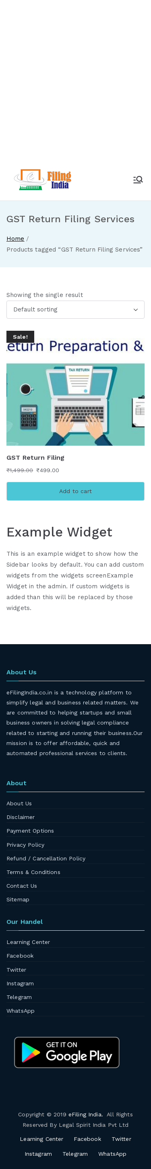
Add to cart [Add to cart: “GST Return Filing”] (75, 491)
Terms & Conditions (33, 872)
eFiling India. (85, 1114)
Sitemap (17, 899)
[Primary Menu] (138, 179)
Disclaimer (20, 817)
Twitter (16, 969)
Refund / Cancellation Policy (45, 858)
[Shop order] (75, 310)
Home (15, 238)
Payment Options (30, 830)
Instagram (20, 983)
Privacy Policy (25, 844)
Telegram (19, 997)
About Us (19, 803)
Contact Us (21, 885)
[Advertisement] (75, 87)
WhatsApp (20, 1010)
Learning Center (28, 942)
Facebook (19, 955)
